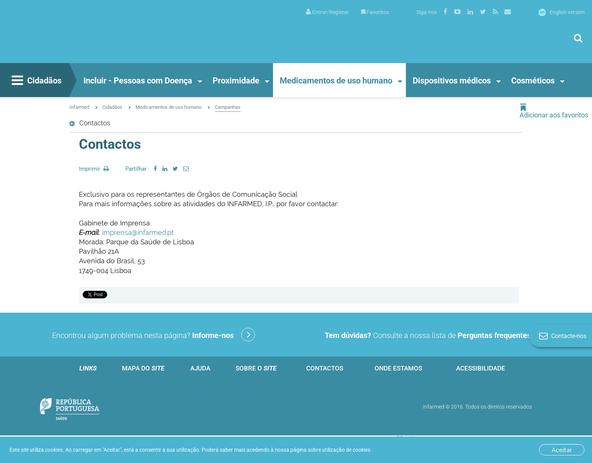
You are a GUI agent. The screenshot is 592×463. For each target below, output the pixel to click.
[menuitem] (327, 11)
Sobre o (256, 368)
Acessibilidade (480, 368)
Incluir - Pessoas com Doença (137, 80)
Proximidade (236, 80)
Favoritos (375, 12)
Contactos (324, 368)
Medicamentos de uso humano (336, 80)
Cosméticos (533, 80)
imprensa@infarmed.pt (138, 232)
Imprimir (94, 168)
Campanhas (227, 107)
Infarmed (79, 107)
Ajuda (200, 368)
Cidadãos (36, 81)
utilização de (346, 450)
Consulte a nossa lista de (438, 334)
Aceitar (562, 450)
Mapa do (143, 368)
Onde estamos (398, 368)
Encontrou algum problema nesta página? (153, 334)
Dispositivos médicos (452, 80)
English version (561, 12)
